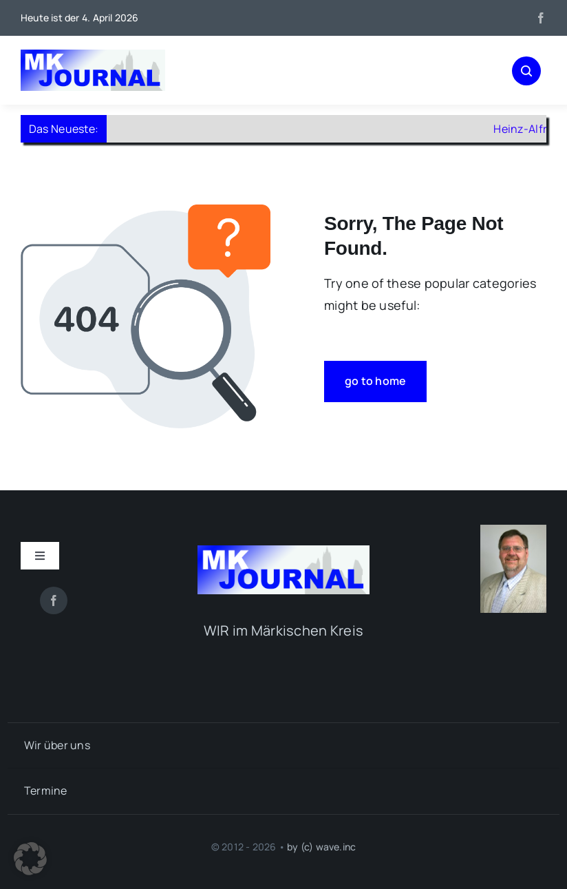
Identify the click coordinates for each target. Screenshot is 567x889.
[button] (30, 858)
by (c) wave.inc (321, 846)
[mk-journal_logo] (93, 56)
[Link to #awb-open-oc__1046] (526, 70)
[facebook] (540, 17)
